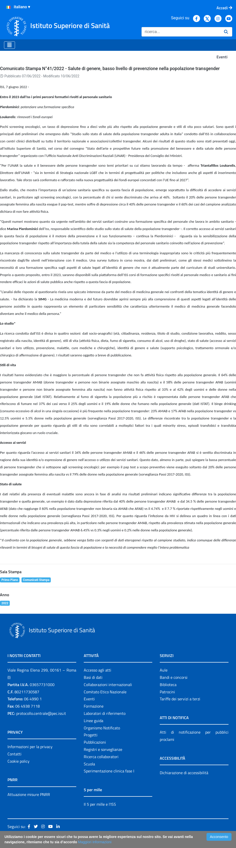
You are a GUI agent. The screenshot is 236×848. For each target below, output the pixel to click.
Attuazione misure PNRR (29, 794)
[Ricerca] (181, 32)
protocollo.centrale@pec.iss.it (41, 713)
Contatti (15, 754)
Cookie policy (19, 761)
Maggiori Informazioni (95, 842)
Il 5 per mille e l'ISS (100, 804)
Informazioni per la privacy (30, 747)
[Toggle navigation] (9, 45)
